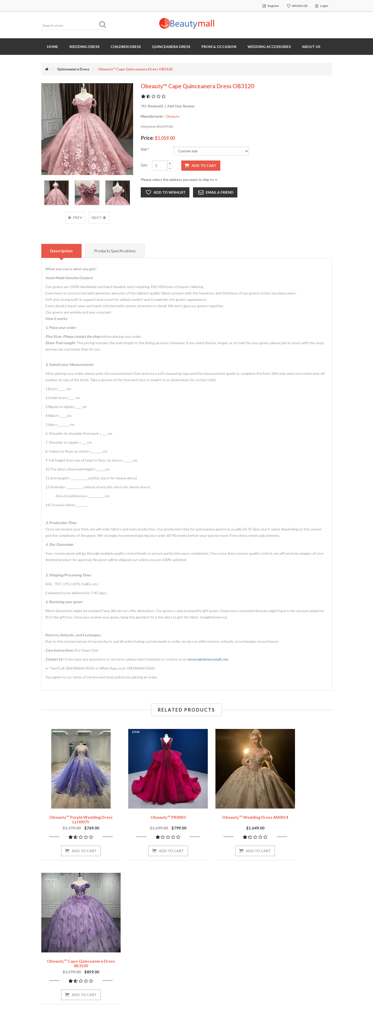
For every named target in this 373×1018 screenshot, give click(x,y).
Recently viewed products (139, 927)
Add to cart (203, 165)
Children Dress (126, 46)
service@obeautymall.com (207, 659)
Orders (49, 937)
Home (52, 46)
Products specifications (116, 251)
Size (144, 149)
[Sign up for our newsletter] (114, 889)
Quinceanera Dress (171, 46)
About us (311, 46)
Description (61, 251)
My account (53, 927)
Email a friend (220, 192)
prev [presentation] (77, 218)
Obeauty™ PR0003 (149, 804)
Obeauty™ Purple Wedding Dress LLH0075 (74, 807)
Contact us (201, 978)
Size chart (200, 948)
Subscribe (165, 889)
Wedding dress (84, 46)
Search (104, 25)
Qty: (144, 165)
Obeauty (172, 116)
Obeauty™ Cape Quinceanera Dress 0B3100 (298, 807)
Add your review (181, 106)
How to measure (206, 937)
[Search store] (74, 25)
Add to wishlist (169, 192)
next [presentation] (96, 218)
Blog (196, 968)
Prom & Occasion (218, 46)
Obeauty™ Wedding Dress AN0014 (224, 804)
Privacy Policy (278, 958)
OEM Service (202, 958)
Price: (147, 138)
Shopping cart (54, 948)
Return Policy (278, 937)
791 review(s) (152, 106)
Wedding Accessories (269, 46)
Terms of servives (282, 968)
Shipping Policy (279, 947)
